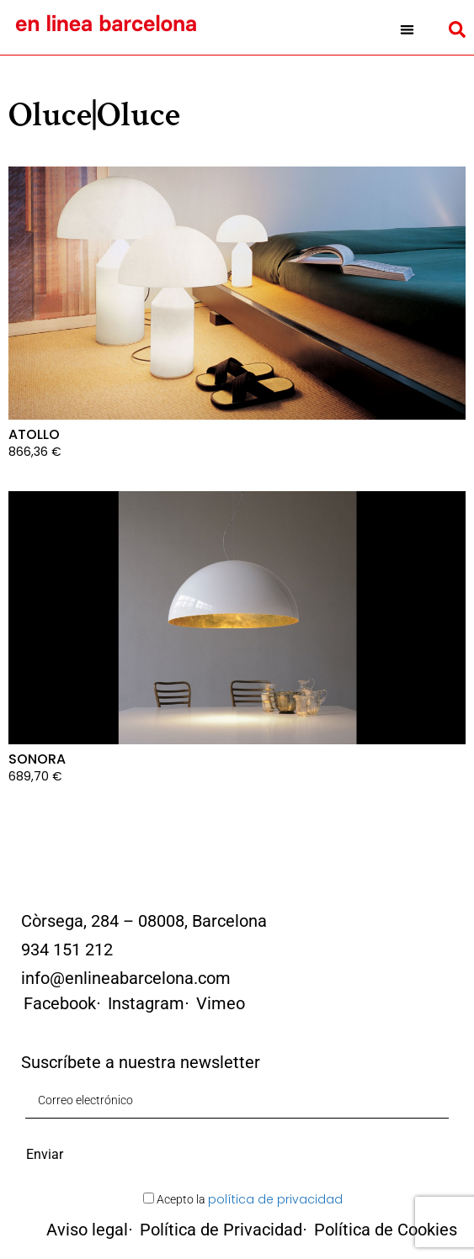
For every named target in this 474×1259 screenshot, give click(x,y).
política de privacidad (275, 1199)
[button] (407, 29)
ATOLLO (34, 434)
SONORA (37, 759)
